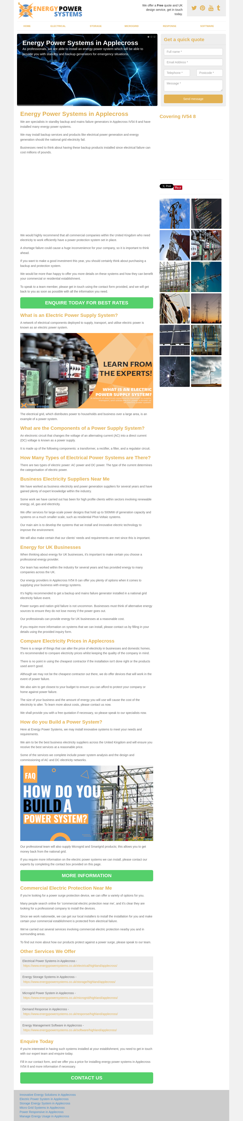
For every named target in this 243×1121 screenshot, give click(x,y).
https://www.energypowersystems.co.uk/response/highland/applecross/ (70, 1014)
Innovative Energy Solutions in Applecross (48, 1094)
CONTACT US (86, 1078)
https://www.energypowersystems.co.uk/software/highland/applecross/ (70, 1030)
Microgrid (132, 26)
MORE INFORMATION (87, 875)
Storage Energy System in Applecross (45, 1103)
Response (169, 26)
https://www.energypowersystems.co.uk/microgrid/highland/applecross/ (70, 998)
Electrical (58, 26)
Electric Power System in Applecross (44, 1099)
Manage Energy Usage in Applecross (44, 1116)
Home (27, 26)
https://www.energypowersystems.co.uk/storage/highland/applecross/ (69, 982)
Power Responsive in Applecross (42, 1112)
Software (207, 26)
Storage (96, 26)
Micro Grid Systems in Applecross (42, 1107)
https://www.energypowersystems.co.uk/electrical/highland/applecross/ (70, 965)
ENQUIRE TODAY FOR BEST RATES (86, 302)
